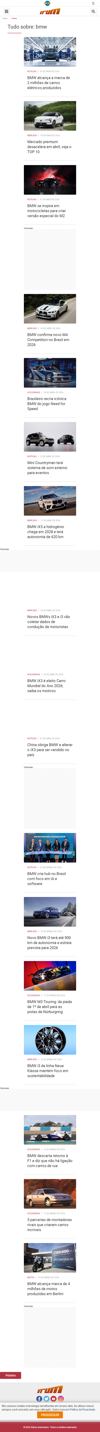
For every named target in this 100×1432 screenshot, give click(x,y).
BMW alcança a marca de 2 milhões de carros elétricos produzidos (48, 82)
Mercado (32, 135)
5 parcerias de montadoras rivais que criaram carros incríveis (49, 1224)
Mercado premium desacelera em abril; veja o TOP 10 (49, 146)
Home (14, 18)
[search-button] (93, 11)
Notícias (31, 71)
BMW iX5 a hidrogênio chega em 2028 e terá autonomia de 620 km (45, 531)
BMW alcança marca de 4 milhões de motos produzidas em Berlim (48, 1288)
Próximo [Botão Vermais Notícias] (10, 1375)
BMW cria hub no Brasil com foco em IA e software (46, 878)
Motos (30, 1277)
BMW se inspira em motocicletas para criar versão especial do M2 (46, 210)
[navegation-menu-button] (6, 11)
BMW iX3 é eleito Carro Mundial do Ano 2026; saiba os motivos (46, 685)
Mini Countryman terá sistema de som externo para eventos (47, 467)
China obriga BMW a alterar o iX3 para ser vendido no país (50, 749)
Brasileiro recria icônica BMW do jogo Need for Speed (46, 403)
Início (5, 18)
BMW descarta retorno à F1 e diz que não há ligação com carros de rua (50, 1160)
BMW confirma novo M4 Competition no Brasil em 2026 (48, 339)
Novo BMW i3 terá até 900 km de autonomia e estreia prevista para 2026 (49, 942)
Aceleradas (33, 392)
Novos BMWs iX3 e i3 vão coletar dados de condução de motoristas (48, 621)
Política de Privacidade (82, 1409)
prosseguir (50, 1415)
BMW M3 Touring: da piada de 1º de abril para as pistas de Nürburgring (49, 1006)
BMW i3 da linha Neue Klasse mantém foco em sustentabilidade (47, 1070)
